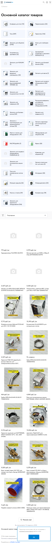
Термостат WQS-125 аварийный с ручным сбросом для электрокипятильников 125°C (11, 361)
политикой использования (26, 531)
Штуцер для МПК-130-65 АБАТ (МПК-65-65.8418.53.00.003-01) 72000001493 (13, 289)
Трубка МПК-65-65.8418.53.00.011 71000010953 (11, 398)
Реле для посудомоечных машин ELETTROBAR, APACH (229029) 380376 (38, 398)
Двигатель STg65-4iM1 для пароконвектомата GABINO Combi (37, 434)
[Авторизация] (47, 2)
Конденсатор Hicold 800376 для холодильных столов (36, 325)
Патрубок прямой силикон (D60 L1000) (13, 508)
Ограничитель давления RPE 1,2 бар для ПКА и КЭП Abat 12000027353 (38, 289)
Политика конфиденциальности (10, 538)
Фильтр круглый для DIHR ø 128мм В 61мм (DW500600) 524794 (38, 254)
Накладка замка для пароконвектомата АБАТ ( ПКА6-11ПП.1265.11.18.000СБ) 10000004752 (38, 509)
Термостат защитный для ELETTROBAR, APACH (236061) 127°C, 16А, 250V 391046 (13, 434)
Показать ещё (26, 520)
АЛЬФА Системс (15, 542)
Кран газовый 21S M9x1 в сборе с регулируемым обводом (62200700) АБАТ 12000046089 (37, 472)
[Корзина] (50, 2)
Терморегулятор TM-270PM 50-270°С (12, 253)
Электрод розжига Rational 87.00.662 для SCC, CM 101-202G (12, 325)
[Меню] (2, 2)
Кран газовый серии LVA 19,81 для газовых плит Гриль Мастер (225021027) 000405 (13, 472)
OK (34, 537)
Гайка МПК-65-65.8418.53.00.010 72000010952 (36, 361)
